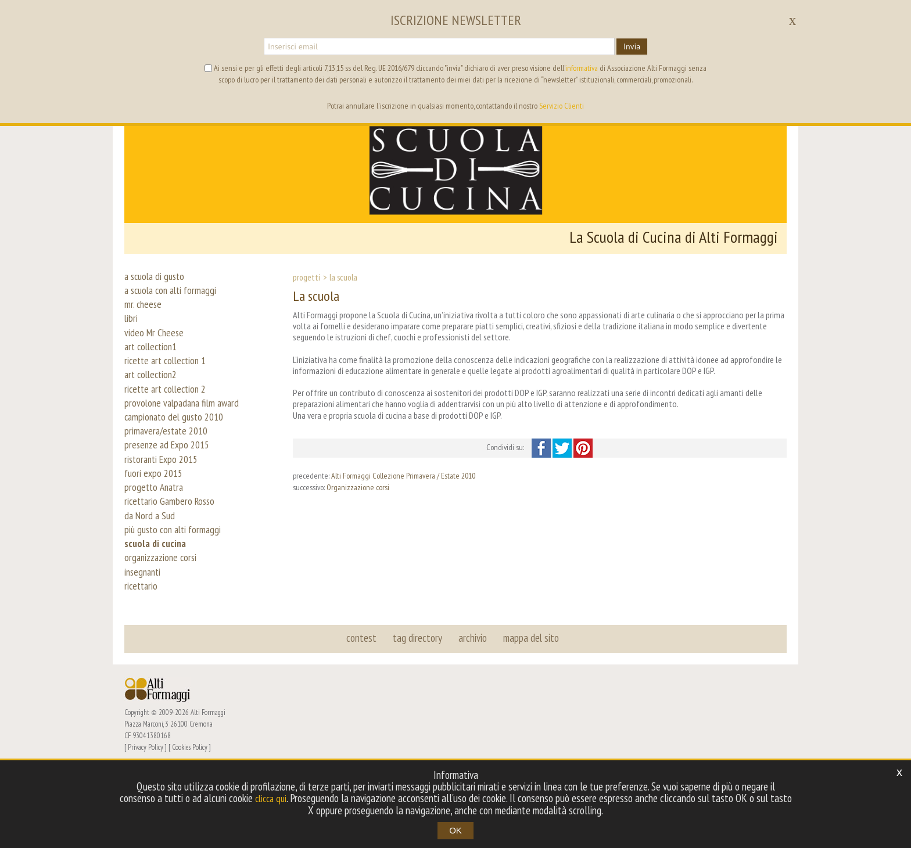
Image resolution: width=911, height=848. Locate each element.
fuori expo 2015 (155, 520)
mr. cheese (143, 311)
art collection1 (153, 364)
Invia (631, 46)
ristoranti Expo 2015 (164, 503)
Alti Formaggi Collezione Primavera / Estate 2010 (403, 475)
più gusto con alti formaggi (175, 590)
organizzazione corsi (163, 625)
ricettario (142, 660)
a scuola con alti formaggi (174, 294)
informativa (581, 68)
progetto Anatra (155, 538)
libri (131, 329)
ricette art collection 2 (168, 416)
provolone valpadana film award (185, 433)
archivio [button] (472, 716)
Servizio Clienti (561, 105)
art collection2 (153, 398)
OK (455, 830)
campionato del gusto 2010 (177, 451)
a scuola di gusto (156, 276)
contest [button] (363, 716)
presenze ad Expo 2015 (170, 486)
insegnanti (144, 642)
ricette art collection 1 (168, 381)
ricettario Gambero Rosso (172, 555)
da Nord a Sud (150, 573)
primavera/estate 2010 (169, 468)
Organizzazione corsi (358, 487)
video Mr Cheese (155, 346)
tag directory (418, 716)
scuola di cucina (157, 607)
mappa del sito (529, 716)
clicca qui (282, 799)
